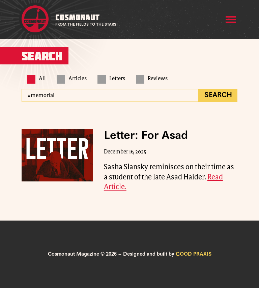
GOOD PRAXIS (193, 254)
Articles (72, 78)
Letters (111, 78)
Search (218, 95)
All (36, 78)
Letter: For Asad (146, 136)
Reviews (152, 78)
